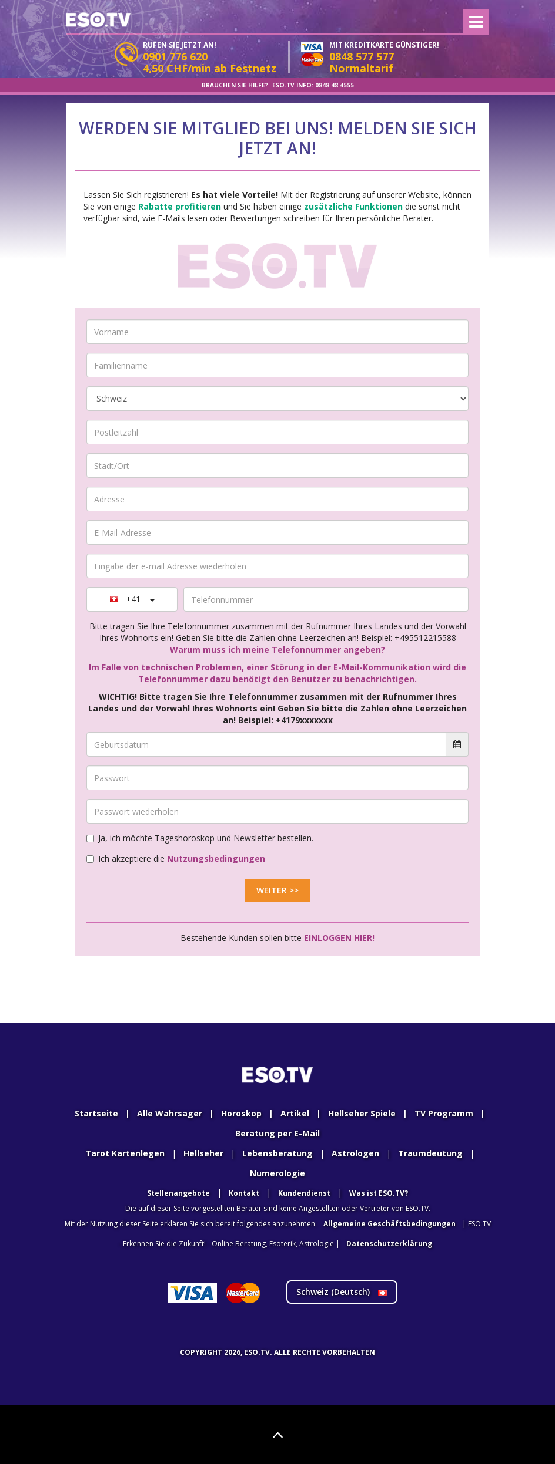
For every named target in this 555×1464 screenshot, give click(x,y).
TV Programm (443, 1113)
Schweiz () (341, 1291)
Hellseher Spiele (362, 1113)
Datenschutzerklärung (389, 1244)
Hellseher (203, 1153)
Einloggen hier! (339, 937)
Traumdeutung (430, 1153)
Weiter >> (277, 890)
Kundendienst (304, 1193)
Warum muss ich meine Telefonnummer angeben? (277, 649)
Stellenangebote (178, 1193)
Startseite (96, 1113)
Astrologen (355, 1153)
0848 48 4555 (334, 85)
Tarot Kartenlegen (125, 1153)
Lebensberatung (277, 1153)
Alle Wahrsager (169, 1113)
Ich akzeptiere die (175, 858)
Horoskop (241, 1113)
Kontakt (244, 1193)
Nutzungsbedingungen (216, 858)
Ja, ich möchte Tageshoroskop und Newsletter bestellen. (199, 838)
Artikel (294, 1113)
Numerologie (277, 1173)
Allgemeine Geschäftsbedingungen (389, 1224)
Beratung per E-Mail (277, 1133)
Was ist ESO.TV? (378, 1193)
